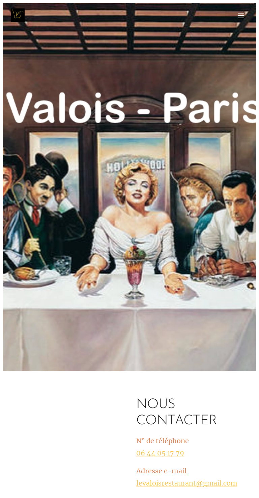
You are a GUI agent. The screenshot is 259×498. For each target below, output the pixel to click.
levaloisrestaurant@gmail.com (186, 483)
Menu (241, 15)
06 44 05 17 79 (160, 453)
